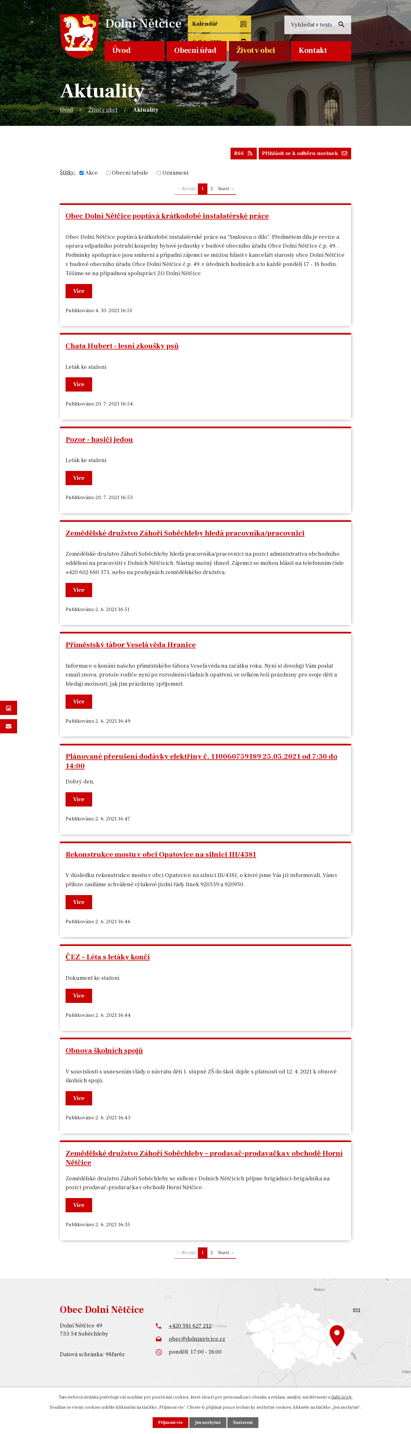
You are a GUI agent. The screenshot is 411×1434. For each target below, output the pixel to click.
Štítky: (67, 173)
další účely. (342, 1397)
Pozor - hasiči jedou (99, 441)
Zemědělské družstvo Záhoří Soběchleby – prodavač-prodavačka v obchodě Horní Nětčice (204, 1159)
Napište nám (8, 726)
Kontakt (313, 50)
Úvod (121, 50)
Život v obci (256, 50)
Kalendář (204, 24)
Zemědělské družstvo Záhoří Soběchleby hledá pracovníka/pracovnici (185, 534)
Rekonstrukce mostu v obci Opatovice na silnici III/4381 (161, 856)
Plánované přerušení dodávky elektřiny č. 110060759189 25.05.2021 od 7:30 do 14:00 (201, 762)
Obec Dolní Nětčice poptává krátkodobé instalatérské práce (167, 217)
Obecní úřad (195, 50)
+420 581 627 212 (190, 1327)
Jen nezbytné (208, 1422)
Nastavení (244, 1422)
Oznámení (175, 174)
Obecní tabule (130, 174)
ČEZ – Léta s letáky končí (108, 958)
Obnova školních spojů (104, 1052)
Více (79, 292)
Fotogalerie (8, 708)
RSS (238, 154)
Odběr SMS (248, 29)
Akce (91, 174)
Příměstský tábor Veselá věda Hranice (131, 646)
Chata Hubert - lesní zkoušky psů (122, 347)
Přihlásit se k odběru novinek (302, 154)
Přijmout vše (169, 1422)
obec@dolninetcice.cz (197, 1340)
